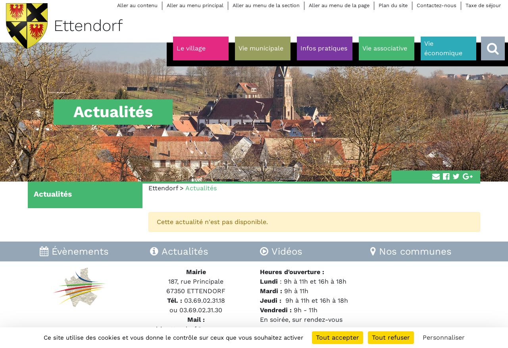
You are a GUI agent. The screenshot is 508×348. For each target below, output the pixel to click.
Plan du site (393, 5)
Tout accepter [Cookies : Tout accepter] (337, 337)
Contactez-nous (436, 5)
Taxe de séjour (483, 5)
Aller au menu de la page (339, 5)
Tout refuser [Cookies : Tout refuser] (391, 337)
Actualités (53, 194)
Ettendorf (163, 188)
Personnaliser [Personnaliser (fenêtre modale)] (444, 337)
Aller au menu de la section (266, 5)
